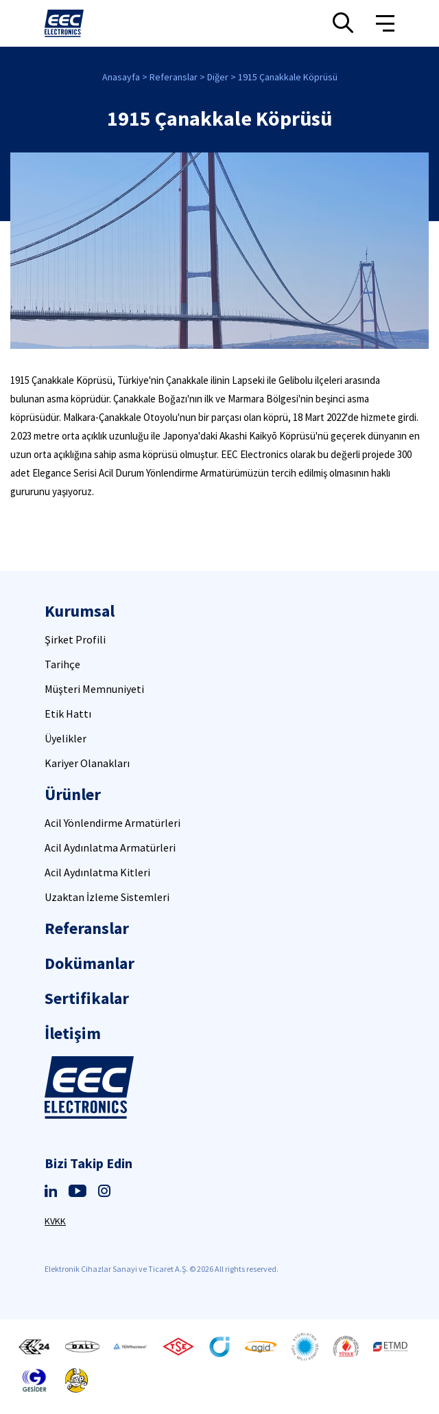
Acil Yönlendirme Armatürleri (112, 823)
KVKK (55, 1221)
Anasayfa (121, 77)
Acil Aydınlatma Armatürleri (110, 847)
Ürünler (73, 794)
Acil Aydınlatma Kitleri (97, 872)
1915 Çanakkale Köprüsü (287, 77)
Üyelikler (65, 738)
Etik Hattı (68, 713)
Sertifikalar (87, 998)
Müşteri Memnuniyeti (94, 689)
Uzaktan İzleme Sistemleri (107, 897)
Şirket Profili (75, 639)
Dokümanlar (89, 963)
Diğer (217, 77)
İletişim (73, 1033)
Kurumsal (80, 611)
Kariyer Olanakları (87, 763)
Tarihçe (62, 664)
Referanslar (174, 77)
